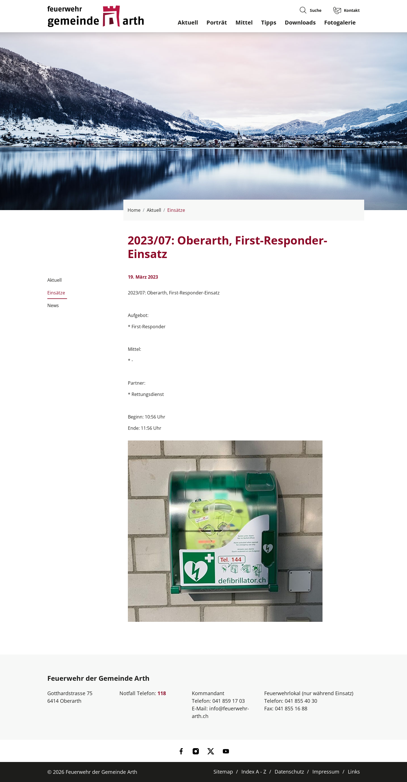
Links (354, 771)
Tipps (268, 22)
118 (161, 693)
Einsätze (56, 294)
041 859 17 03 (228, 700)
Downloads (300, 22)
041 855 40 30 (301, 700)
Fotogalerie (340, 22)
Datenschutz (289, 771)
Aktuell (188, 22)
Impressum (325, 771)
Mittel (244, 22)
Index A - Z (253, 771)
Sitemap (223, 771)
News (53, 305)
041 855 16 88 (291, 708)
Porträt (216, 22)
